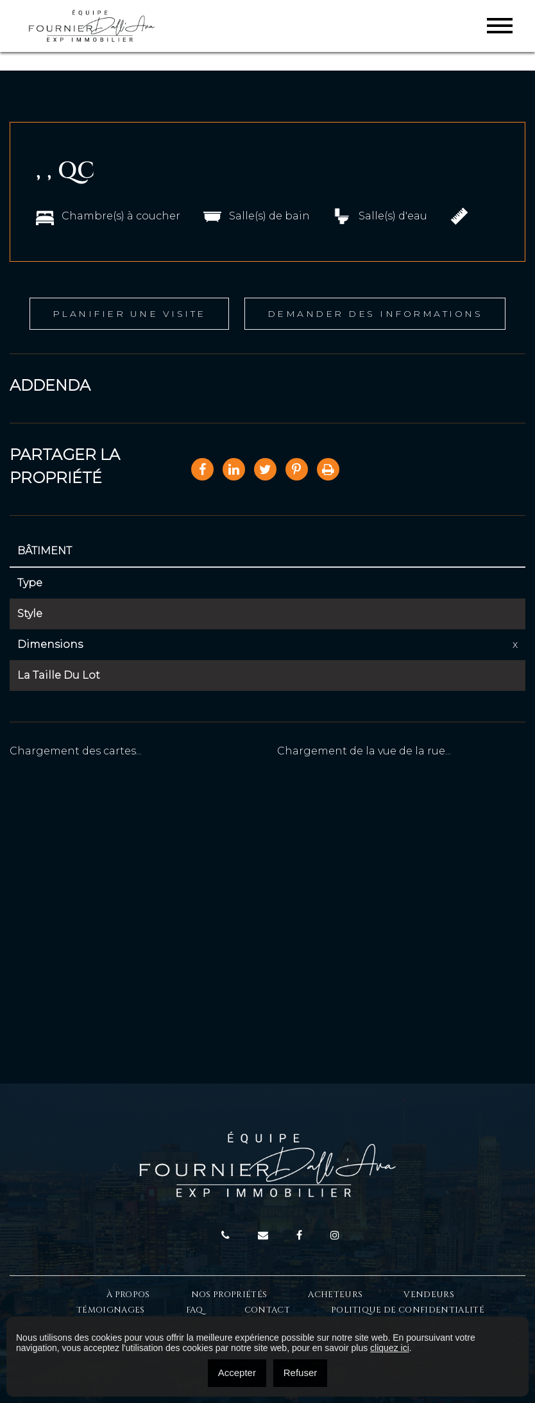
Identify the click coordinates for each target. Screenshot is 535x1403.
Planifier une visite (129, 313)
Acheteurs (335, 1294)
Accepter (237, 1372)
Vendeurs (428, 1294)
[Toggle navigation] (500, 25)
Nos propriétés (229, 1294)
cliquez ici (389, 1348)
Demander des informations (375, 313)
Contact (267, 1310)
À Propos (128, 1294)
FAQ (194, 1310)
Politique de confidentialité (407, 1310)
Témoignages (110, 1310)
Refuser (301, 1372)
